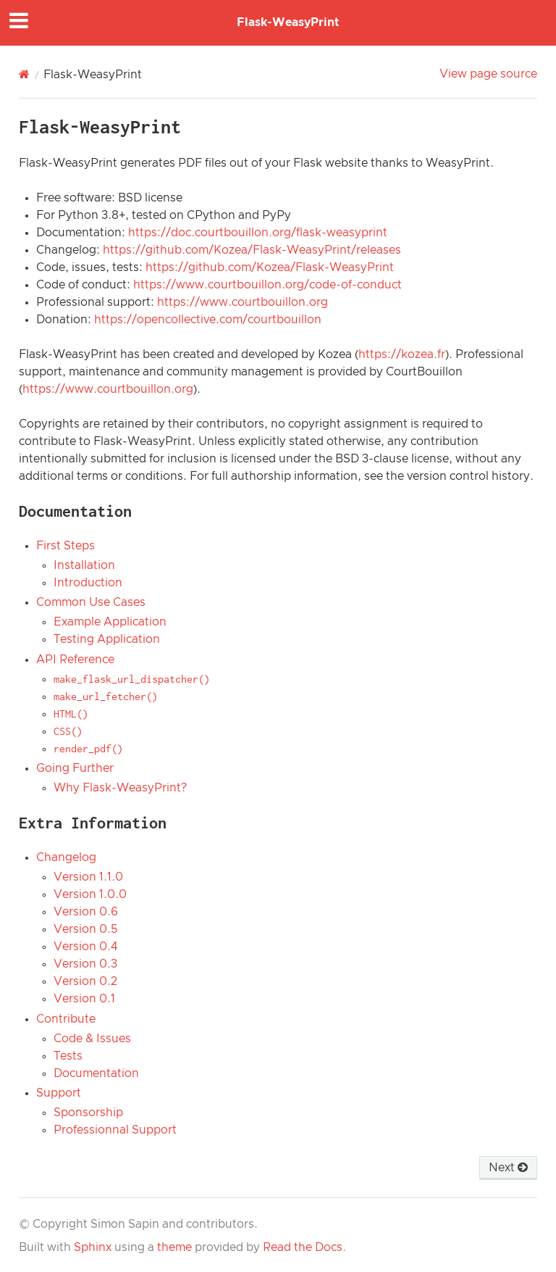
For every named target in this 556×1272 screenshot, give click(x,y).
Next (508, 1167)
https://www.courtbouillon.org (242, 302)
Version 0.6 (86, 912)
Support (58, 1093)
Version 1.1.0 (88, 877)
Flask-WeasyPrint (288, 22)
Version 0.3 (85, 964)
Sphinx (92, 1247)
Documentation (96, 1073)
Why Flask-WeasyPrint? (120, 788)
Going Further (75, 768)
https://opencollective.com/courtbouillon (207, 319)
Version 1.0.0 (90, 894)
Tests (68, 1056)
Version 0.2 (85, 981)
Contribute (66, 1019)
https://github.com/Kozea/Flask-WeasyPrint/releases (252, 250)
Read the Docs (302, 1247)
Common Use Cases (91, 602)
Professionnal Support (115, 1130)
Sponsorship (88, 1112)
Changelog (66, 857)
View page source (488, 74)
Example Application (110, 622)
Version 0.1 (84, 999)
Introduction (88, 583)
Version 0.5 (85, 929)
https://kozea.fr (401, 354)
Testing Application (107, 639)
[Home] (24, 74)
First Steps (65, 546)
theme (174, 1247)
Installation (84, 565)
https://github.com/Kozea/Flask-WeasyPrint (270, 267)
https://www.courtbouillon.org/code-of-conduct (267, 285)
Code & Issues (92, 1038)
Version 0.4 (85, 946)
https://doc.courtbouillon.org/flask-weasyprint (257, 232)
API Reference (75, 659)
